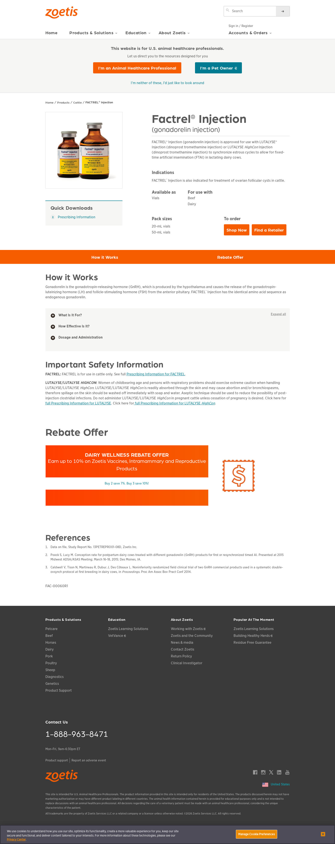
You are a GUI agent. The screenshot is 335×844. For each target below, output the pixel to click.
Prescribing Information (73, 217)
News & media (182, 642)
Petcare (51, 629)
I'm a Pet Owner (216, 68)
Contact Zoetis (182, 649)
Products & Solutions (93, 34)
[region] (167, 834)
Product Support (58, 690)
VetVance (115, 636)
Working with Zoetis (187, 629)
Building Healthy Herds (252, 636)
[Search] (283, 11)
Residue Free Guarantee (252, 642)
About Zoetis (174, 34)
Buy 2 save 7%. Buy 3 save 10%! (127, 483)
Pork (49, 656)
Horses (50, 642)
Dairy (49, 649)
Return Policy (181, 656)
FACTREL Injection (99, 102)
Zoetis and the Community (192, 636)
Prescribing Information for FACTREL (156, 374)
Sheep (50, 670)
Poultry (51, 663)
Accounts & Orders (250, 34)
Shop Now (237, 231)
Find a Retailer (269, 230)
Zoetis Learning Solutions (128, 629)
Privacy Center (16, 839)
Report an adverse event (88, 760)
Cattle (77, 102)
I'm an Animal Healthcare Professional (137, 68)
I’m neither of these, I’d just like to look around (167, 83)
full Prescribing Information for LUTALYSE (78, 403)
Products (63, 102)
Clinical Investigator (186, 663)
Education (137, 34)
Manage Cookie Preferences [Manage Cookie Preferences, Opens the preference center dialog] (256, 834)
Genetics (52, 684)
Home (51, 32)
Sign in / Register (241, 26)
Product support (56, 760)
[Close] (323, 834)
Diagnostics (54, 677)
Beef (49, 636)
